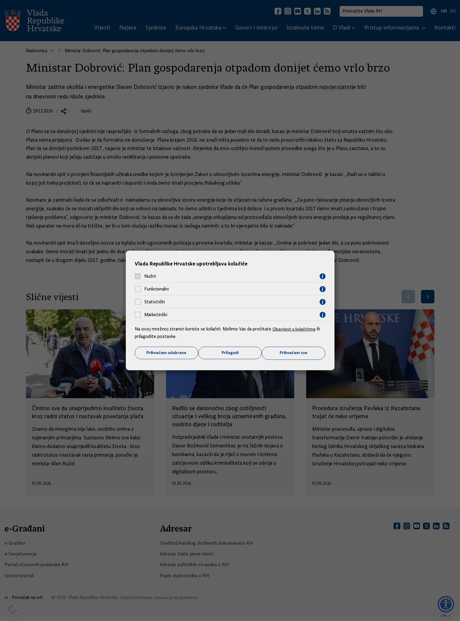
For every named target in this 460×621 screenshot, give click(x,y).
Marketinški (155, 314)
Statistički (154, 302)
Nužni (150, 276)
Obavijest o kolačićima (294, 328)
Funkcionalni (156, 289)
